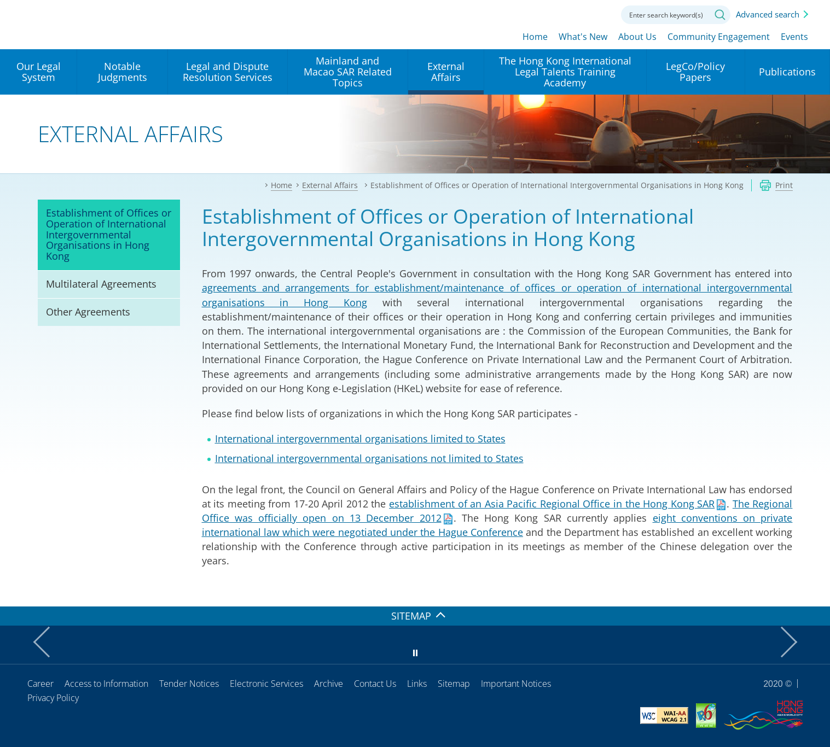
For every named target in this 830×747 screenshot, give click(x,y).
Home (535, 37)
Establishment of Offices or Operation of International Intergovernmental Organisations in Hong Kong (108, 234)
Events (794, 37)
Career (40, 684)
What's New (583, 37)
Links (417, 684)
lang (539, 13)
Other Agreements (88, 311)
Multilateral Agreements (101, 283)
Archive (328, 684)
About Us (637, 37)
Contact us (599, 13)
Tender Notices (189, 684)
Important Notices (516, 684)
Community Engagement (719, 37)
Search (720, 15)
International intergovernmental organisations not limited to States (369, 458)
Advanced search (767, 14)
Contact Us (375, 684)
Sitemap (454, 684)
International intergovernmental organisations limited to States (360, 438)
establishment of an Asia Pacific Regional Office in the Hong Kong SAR (552, 503)
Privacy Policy (53, 698)
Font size (569, 13)
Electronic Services (266, 684)
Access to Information (106, 684)
